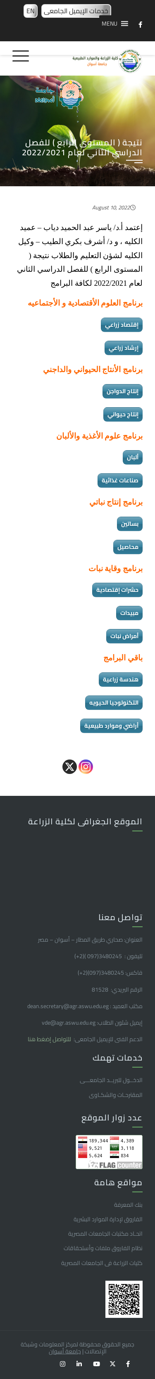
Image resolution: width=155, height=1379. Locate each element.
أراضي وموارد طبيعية (111, 725)
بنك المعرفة (128, 1204)
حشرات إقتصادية (117, 589)
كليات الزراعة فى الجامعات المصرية (102, 1263)
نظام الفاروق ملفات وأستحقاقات (103, 1248)
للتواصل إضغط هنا (50, 1039)
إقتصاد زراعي (121, 324)
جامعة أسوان (65, 1351)
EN (30, 11)
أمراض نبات (124, 636)
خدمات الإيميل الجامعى (76, 11)
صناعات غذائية (120, 480)
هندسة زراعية (120, 679)
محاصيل (127, 546)
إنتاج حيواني (122, 414)
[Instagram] (86, 767)
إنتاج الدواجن (122, 391)
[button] (109, 23)
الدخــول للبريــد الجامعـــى (111, 1080)
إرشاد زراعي (123, 347)
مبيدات (129, 613)
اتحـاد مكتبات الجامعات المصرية (105, 1233)
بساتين (129, 523)
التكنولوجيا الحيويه (113, 702)
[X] (69, 767)
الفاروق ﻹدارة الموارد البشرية (108, 1219)
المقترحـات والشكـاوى (116, 1094)
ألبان (132, 457)
